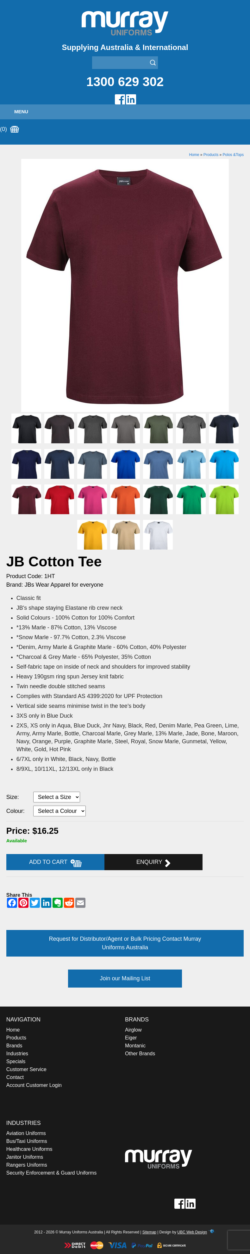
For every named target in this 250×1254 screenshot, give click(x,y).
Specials (15, 1061)
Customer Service (26, 1069)
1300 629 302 (125, 82)
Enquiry (153, 863)
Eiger (131, 1037)
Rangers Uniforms (26, 1165)
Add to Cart (55, 863)
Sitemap (149, 1232)
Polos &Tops (233, 155)
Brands (14, 1045)
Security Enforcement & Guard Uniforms (51, 1173)
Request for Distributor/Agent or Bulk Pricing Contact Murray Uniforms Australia (125, 943)
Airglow (133, 1030)
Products (210, 155)
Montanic (135, 1045)
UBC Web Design (192, 1232)
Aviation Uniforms (26, 1133)
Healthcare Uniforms (29, 1149)
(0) (9, 129)
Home (194, 155)
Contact (15, 1077)
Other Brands (140, 1053)
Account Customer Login (34, 1085)
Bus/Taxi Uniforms (26, 1141)
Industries (17, 1053)
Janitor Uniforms (24, 1157)
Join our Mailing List (125, 978)
